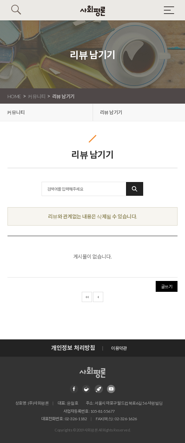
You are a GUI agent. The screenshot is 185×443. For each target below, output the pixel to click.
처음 (87, 297)
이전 (98, 297)
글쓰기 (166, 286)
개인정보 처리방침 (73, 347)
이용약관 (119, 348)
